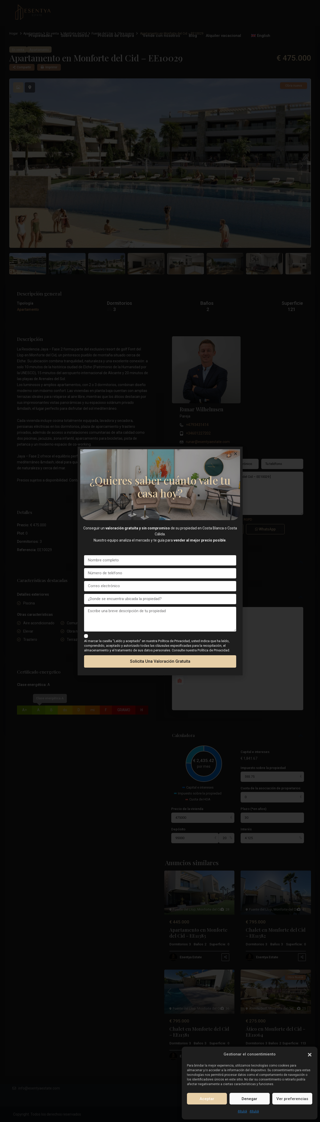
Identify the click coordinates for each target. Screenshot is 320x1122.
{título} (242, 1111)
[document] (160, 561)
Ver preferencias (292, 1098)
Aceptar (207, 1098)
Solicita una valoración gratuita (160, 661)
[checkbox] (86, 636)
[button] (309, 1054)
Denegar (249, 1098)
